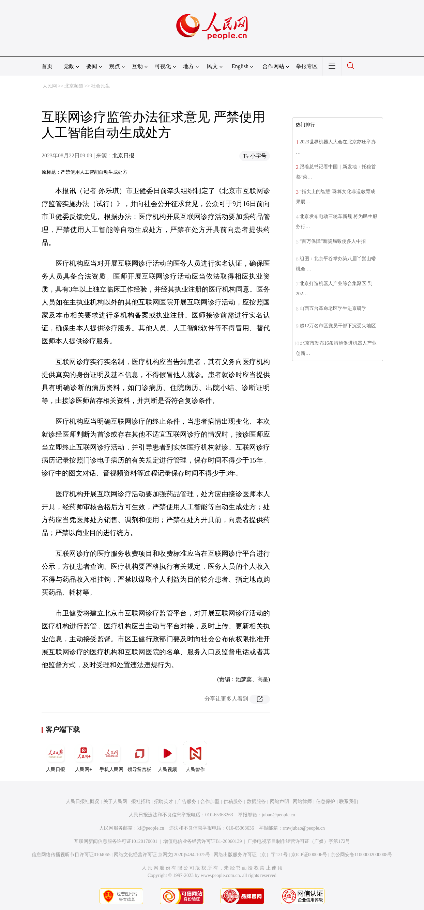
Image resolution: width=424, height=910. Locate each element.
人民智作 (195, 756)
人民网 (50, 86)
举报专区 (307, 66)
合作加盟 (209, 801)
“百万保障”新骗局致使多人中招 (333, 241)
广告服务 (186, 801)
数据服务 (256, 801)
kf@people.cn (150, 828)
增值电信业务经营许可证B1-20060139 (202, 841)
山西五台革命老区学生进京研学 (333, 308)
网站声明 (279, 801)
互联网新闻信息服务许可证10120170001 (115, 841)
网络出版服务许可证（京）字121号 (251, 854)
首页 (47, 66)
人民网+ (83, 756)
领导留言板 (139, 756)
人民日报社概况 (82, 801)
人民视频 (167, 756)
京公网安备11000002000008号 (361, 854)
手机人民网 (111, 756)
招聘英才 (163, 801)
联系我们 (348, 801)
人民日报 (55, 756)
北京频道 (74, 86)
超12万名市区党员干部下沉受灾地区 (338, 325)
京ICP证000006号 (309, 854)
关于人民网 (115, 801)
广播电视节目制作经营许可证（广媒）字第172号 (298, 841)
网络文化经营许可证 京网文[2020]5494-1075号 (162, 854)
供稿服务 (233, 801)
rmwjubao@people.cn (304, 828)
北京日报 (123, 155)
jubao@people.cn (278, 814)
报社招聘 (140, 801)
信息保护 (325, 801)
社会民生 (100, 86)
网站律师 (302, 801)
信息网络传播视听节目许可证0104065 (71, 854)
